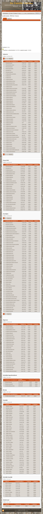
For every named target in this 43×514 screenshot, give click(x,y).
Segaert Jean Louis (9, 307)
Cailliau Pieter (8, 273)
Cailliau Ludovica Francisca (11, 191)
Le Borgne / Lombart (9, 458)
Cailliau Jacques (9, 115)
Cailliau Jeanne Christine (10, 133)
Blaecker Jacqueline (9, 224)
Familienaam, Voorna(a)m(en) (12, 61)
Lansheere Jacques (9, 291)
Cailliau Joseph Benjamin (10, 151)
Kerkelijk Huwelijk (19, 481)
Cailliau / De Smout (9, 417)
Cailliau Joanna (9, 142)
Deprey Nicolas (9, 280)
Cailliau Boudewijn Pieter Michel (12, 84)
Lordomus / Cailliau (9, 462)
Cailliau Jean (8, 124)
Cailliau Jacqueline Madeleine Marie (12, 113)
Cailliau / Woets (8, 433)
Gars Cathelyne (9, 287)
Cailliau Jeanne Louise (10, 140)
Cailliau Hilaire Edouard (10, 104)
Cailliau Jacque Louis (10, 111)
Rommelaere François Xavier (11, 298)
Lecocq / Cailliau (9, 460)
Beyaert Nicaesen (9, 66)
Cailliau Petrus (8, 200)
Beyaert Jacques (9, 63)
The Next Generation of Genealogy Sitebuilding (22, 509)
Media (15, 13)
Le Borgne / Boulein (9, 456)
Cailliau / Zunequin (9, 435)
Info (19, 13)
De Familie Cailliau (21, 3)
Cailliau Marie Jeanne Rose (11, 260)
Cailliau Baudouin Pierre (10, 173)
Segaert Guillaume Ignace (10, 207)
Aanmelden (5, 13)
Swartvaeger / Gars (9, 467)
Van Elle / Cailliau (9, 469)
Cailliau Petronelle (9, 198)
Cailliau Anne (8, 75)
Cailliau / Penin (8, 426)
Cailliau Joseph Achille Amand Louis (12, 149)
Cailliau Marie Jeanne (10, 255)
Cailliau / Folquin (9, 422)
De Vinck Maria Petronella (10, 204)
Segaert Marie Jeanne (10, 309)
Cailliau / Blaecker (9, 409)
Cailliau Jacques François (10, 117)
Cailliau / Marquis (9, 424)
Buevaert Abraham (9, 72)
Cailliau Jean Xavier (9, 131)
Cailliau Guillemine (9, 175)
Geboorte (24, 61)
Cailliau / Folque (8, 420)
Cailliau (35, 63)
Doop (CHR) (23, 164)
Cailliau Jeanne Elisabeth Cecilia (12, 135)
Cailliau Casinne (9, 86)
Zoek (11, 13)
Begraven (23, 324)
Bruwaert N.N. (8, 70)
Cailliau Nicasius (9, 195)
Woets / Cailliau (8, 471)
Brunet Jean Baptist (9, 68)
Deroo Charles (8, 282)
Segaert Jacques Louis (10, 209)
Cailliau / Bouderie (9, 413)
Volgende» (11, 58)
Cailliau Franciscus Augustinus (11, 231)
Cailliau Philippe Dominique (11, 202)
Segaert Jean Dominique (10, 305)
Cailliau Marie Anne (9, 251)
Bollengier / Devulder (9, 408)
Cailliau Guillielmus (9, 102)
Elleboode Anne (9, 206)
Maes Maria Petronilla (10, 294)
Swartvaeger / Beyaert (10, 465)
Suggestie (9, 18)
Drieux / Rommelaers (9, 449)
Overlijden (24, 220)
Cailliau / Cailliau (9, 415)
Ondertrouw (18, 504)
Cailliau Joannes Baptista (10, 147)
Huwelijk (21, 404)
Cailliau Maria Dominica (10, 193)
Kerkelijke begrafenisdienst (22, 380)
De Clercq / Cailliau (9, 436)
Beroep (23, 394)
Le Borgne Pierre (9, 293)
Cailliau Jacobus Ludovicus (11, 110)
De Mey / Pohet (8, 440)
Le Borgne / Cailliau (8, 492)
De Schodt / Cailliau (9, 442)
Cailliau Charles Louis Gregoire (11, 88)
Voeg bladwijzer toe (30, 13)
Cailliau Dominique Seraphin (11, 90)
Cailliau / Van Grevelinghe (10, 431)
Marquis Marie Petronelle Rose (11, 296)
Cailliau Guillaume (9, 97)
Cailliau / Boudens (9, 411)
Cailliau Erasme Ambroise (10, 93)
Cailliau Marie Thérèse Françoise (12, 262)
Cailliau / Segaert (9, 427)
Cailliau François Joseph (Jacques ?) (12, 233)
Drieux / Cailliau (8, 447)
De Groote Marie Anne (10, 276)
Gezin (7, 404)
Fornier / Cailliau (9, 451)
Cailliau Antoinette (9, 79)
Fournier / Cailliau (9, 453)
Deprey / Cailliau (9, 444)
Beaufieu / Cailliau (9, 406)
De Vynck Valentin (9, 278)
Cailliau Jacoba (9, 108)
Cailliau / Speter (8, 429)
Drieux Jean (8, 284)
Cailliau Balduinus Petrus (10, 81)
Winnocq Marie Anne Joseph (11, 371)
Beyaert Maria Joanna (10, 64)
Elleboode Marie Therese (10, 285)
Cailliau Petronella (9, 197)
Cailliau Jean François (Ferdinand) (12, 129)
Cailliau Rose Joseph (10, 275)
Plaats (5, 18)
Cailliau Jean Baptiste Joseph (11, 126)
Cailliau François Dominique (11, 95)
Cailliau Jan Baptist (9, 119)
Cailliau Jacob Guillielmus (10, 106)
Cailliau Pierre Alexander (10, 271)
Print (25, 13)
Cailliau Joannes (9, 144)
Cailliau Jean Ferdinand (10, 128)
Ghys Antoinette (9, 289)
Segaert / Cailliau (8, 495)
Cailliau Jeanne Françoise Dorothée (12, 137)
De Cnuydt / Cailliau (9, 438)
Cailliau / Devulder (9, 418)
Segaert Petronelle (9, 311)
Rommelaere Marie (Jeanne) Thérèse (12, 300)
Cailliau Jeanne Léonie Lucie (11, 138)
